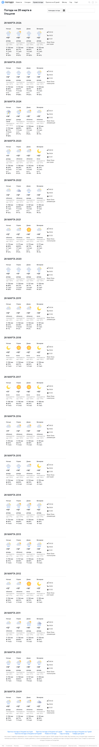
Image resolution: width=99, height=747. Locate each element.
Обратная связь (72, 745)
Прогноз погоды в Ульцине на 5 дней (49, 732)
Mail (3, 745)
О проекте (27, 745)
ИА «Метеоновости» (91, 745)
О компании (9, 745)
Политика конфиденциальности (40, 745)
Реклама (16, 745)
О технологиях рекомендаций (59, 745)
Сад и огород (64, 733)
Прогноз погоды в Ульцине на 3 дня (20, 732)
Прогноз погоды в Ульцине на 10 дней (28, 733)
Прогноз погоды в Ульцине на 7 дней (78, 732)
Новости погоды (50, 733)
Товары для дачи (78, 733)
